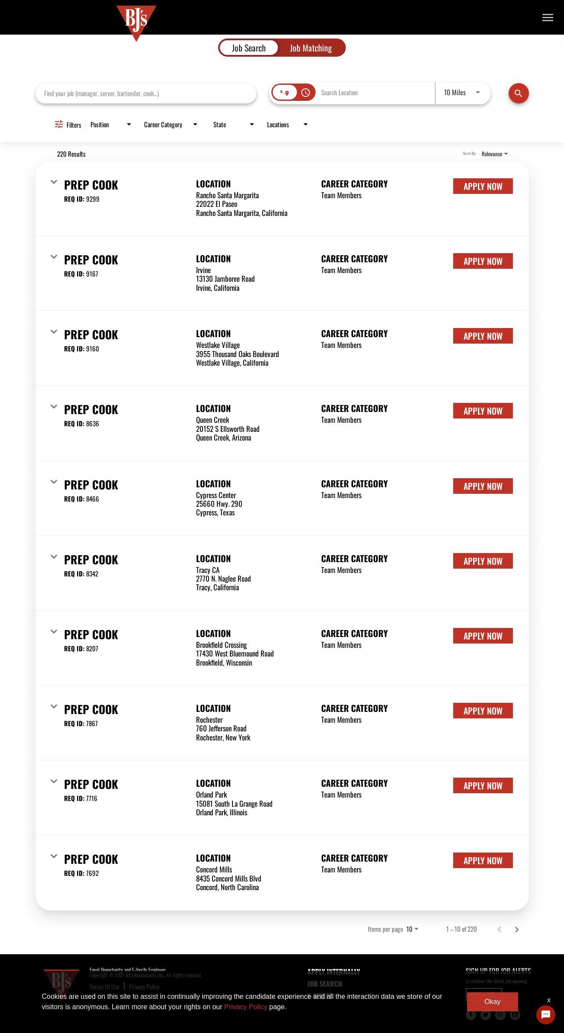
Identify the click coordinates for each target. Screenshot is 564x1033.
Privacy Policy (144, 986)
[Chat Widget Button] (545, 1014)
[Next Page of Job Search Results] (516, 929)
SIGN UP (484, 994)
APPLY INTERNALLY (333, 971)
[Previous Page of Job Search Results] (499, 929)
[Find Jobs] (519, 93)
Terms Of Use (104, 986)
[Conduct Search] (519, 93)
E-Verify (319, 996)
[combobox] (146, 93)
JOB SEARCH (324, 983)
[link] (282, 198)
